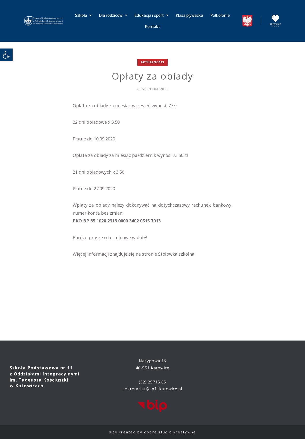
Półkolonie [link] (220, 15)
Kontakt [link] (152, 26)
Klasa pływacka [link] (189, 15)
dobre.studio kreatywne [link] (170, 432)
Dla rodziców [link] (113, 15)
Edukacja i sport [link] (151, 15)
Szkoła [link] (83, 15)
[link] (6, 55)
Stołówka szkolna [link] (176, 254)
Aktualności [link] (152, 62)
